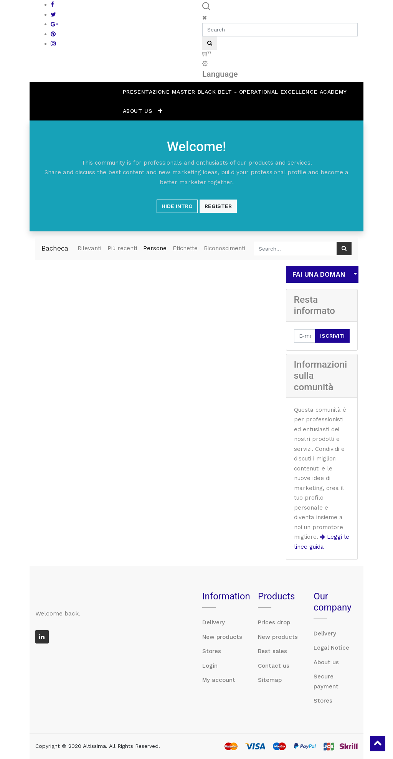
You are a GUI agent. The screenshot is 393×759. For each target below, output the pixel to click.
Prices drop (274, 622)
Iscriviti (332, 336)
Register (218, 206)
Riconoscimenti (224, 248)
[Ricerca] (344, 248)
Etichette (185, 248)
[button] (160, 110)
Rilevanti (89, 248)
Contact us (273, 665)
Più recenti (122, 248)
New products (222, 637)
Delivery (213, 622)
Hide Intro (177, 206)
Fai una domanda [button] (319, 274)
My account (218, 679)
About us (326, 662)
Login (210, 665)
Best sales (272, 651)
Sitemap (270, 679)
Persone (155, 248)
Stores (211, 651)
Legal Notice (331, 647)
